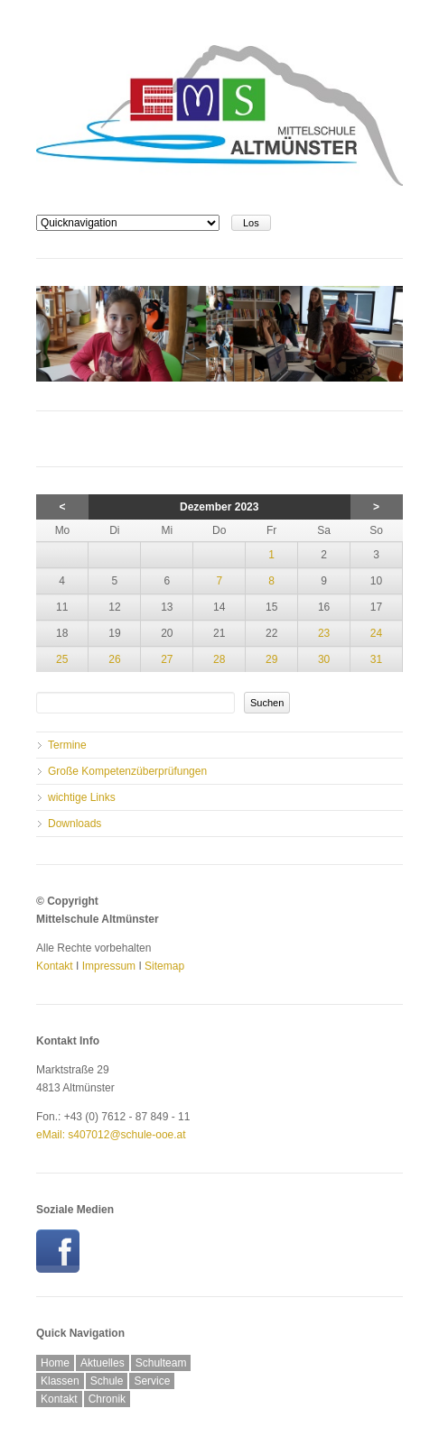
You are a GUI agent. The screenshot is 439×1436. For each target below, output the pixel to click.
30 (324, 659)
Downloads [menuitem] (74, 823)
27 (167, 659)
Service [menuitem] (152, 1381)
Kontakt (54, 966)
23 (324, 633)
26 (114, 659)
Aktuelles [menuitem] (102, 1363)
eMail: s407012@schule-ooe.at (111, 1134)
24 (376, 633)
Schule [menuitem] (107, 1381)
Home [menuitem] (55, 1363)
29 (271, 659)
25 (62, 659)
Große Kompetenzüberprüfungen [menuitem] (127, 771)
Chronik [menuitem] (107, 1399)
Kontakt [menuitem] (59, 1399)
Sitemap (164, 966)
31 (376, 659)
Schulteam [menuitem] (161, 1363)
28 (219, 659)
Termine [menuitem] (67, 745)
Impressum (108, 966)
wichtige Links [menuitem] (82, 797)
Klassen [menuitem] (60, 1381)
